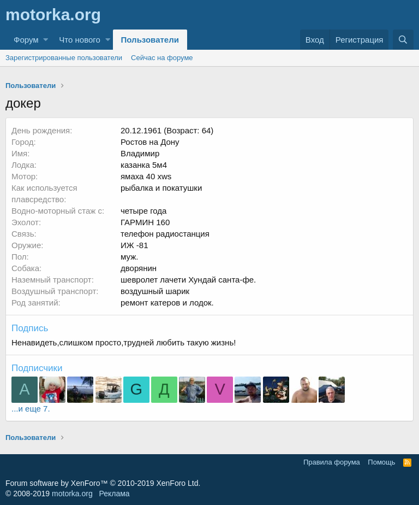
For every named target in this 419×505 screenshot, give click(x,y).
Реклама (114, 493)
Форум (26, 39)
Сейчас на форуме (162, 58)
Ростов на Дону (150, 141)
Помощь (381, 462)
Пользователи (150, 39)
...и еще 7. (30, 408)
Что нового (79, 39)
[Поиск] (403, 40)
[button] (45, 40)
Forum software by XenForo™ (102, 483)
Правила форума (331, 462)
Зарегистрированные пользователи (63, 58)
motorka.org (72, 493)
